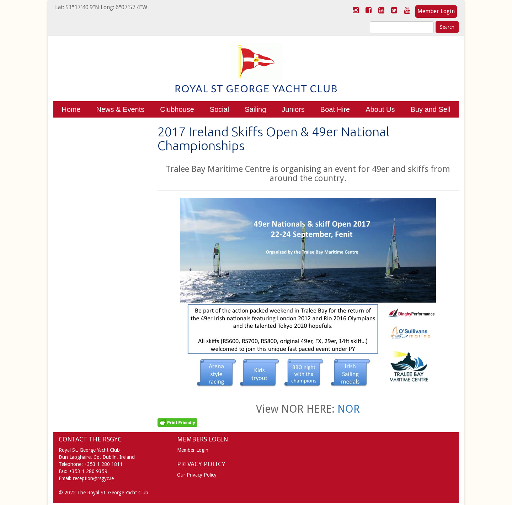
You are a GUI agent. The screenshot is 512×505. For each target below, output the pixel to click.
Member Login (436, 11)
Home (71, 109)
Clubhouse (177, 109)
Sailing (255, 109)
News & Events (120, 109)
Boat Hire (335, 109)
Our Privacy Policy (197, 475)
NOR (348, 409)
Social (219, 109)
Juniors (293, 109)
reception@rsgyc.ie (93, 478)
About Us (380, 109)
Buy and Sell (430, 109)
